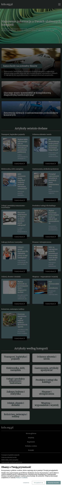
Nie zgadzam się (38, 482)
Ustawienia (26, 482)
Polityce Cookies (21, 477)
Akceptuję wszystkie (53, 482)
